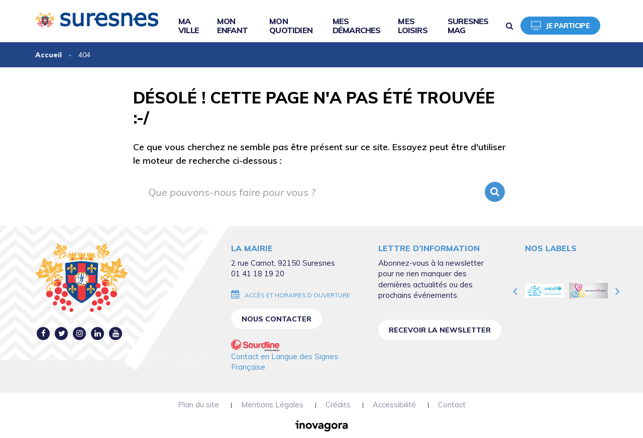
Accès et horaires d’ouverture (297, 295)
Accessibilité (394, 404)
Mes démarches (357, 25)
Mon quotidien (290, 25)
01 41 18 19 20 (257, 273)
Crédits (338, 404)
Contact (452, 404)
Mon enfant (232, 25)
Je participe (560, 26)
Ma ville (188, 25)
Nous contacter (276, 318)
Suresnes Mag (468, 25)
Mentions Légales (272, 404)
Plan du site (198, 404)
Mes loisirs (412, 25)
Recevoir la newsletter (440, 330)
